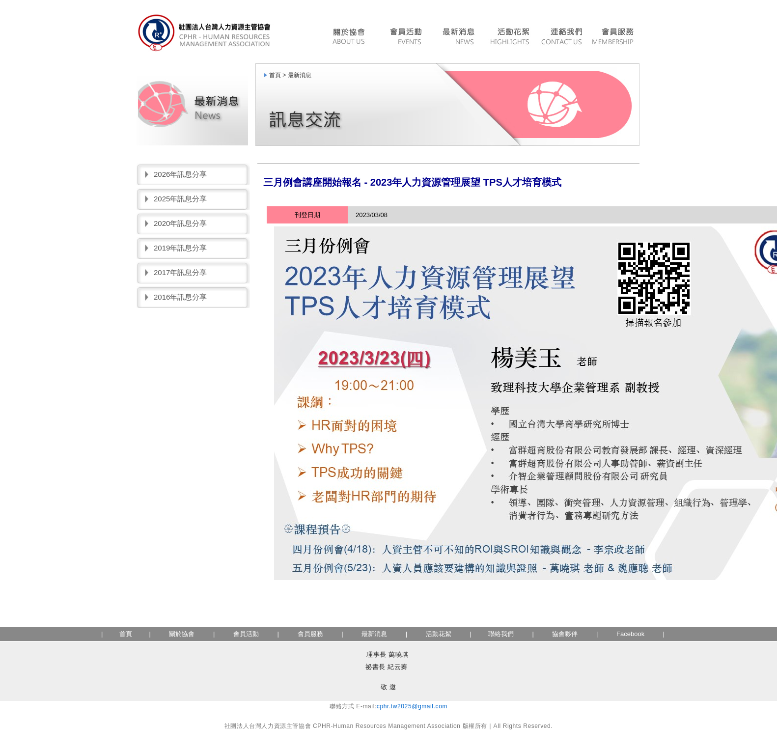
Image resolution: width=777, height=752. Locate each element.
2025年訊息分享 (180, 199)
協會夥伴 (564, 634)
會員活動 (405, 38)
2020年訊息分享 (180, 223)
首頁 (125, 634)
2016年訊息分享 (180, 297)
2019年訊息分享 (180, 248)
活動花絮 (509, 38)
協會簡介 (351, 38)
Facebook (630, 634)
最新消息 (458, 38)
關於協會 (181, 634)
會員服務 (614, 38)
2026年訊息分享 (180, 174)
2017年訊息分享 (180, 272)
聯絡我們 (561, 38)
